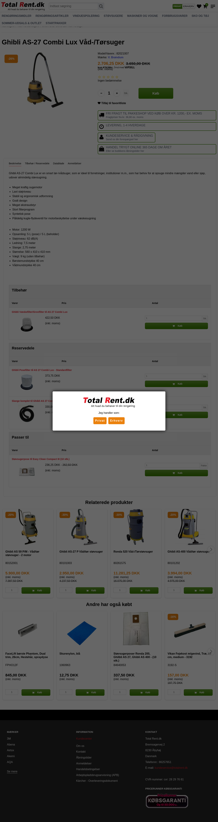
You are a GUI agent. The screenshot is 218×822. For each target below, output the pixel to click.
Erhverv (116, 420)
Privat (100, 420)
